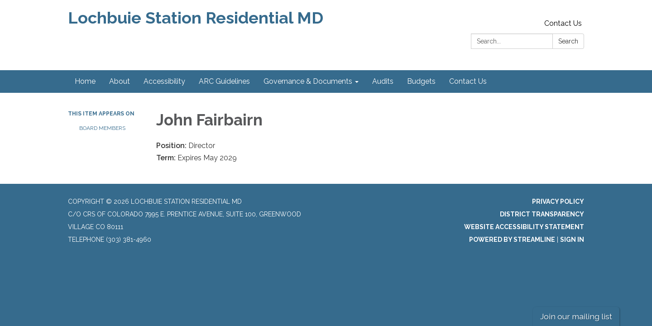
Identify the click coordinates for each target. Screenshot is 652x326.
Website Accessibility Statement (524, 226)
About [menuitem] (119, 81)
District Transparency (542, 214)
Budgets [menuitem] (421, 81)
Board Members (102, 128)
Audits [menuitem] (382, 81)
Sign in (572, 239)
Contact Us (563, 23)
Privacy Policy (558, 201)
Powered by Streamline (512, 239)
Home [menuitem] (85, 81)
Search (568, 41)
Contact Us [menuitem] (468, 81)
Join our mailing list (576, 316)
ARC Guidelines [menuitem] (224, 81)
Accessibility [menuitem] (164, 81)
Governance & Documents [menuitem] (308, 81)
